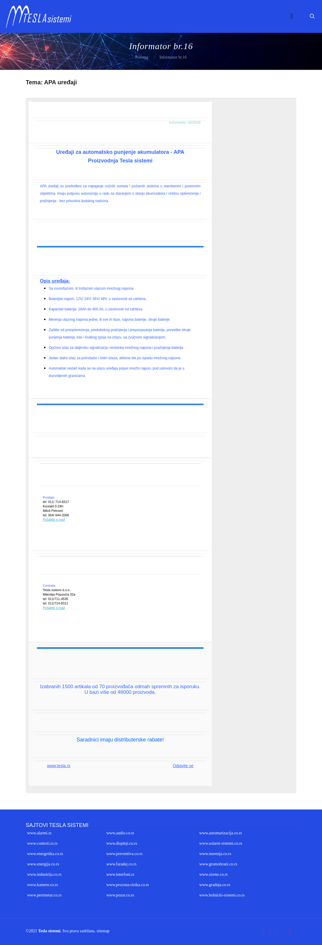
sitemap (103, 931)
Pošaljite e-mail (54, 519)
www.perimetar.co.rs (44, 895)
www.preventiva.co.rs (124, 854)
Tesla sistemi (49, 931)
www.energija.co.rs (43, 864)
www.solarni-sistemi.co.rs (220, 843)
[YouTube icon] (269, 930)
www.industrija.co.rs (44, 874)
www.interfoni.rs (120, 874)
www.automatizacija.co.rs (220, 833)
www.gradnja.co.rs (214, 885)
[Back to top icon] (290, 931)
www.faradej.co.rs (121, 864)
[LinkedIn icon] (276, 930)
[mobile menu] (292, 16)
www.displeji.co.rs (121, 843)
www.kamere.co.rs (42, 885)
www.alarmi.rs (39, 833)
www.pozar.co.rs (120, 895)
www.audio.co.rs (120, 833)
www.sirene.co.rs (213, 874)
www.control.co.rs (42, 843)
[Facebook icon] (263, 930)
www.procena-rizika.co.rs (127, 885)
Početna (141, 57)
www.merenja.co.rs (215, 854)
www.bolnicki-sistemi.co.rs (221, 895)
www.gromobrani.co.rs (218, 864)
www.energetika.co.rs (45, 854)
